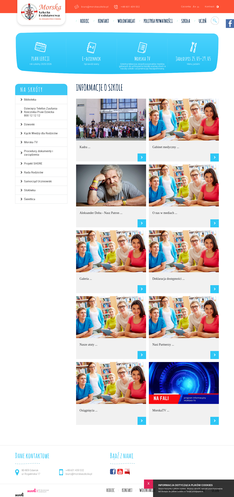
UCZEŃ (202, 21)
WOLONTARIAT (126, 21)
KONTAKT (103, 21)
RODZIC (84, 21)
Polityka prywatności (158, 21)
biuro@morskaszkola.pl (95, 6)
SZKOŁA (185, 21)
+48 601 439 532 (130, 6)
